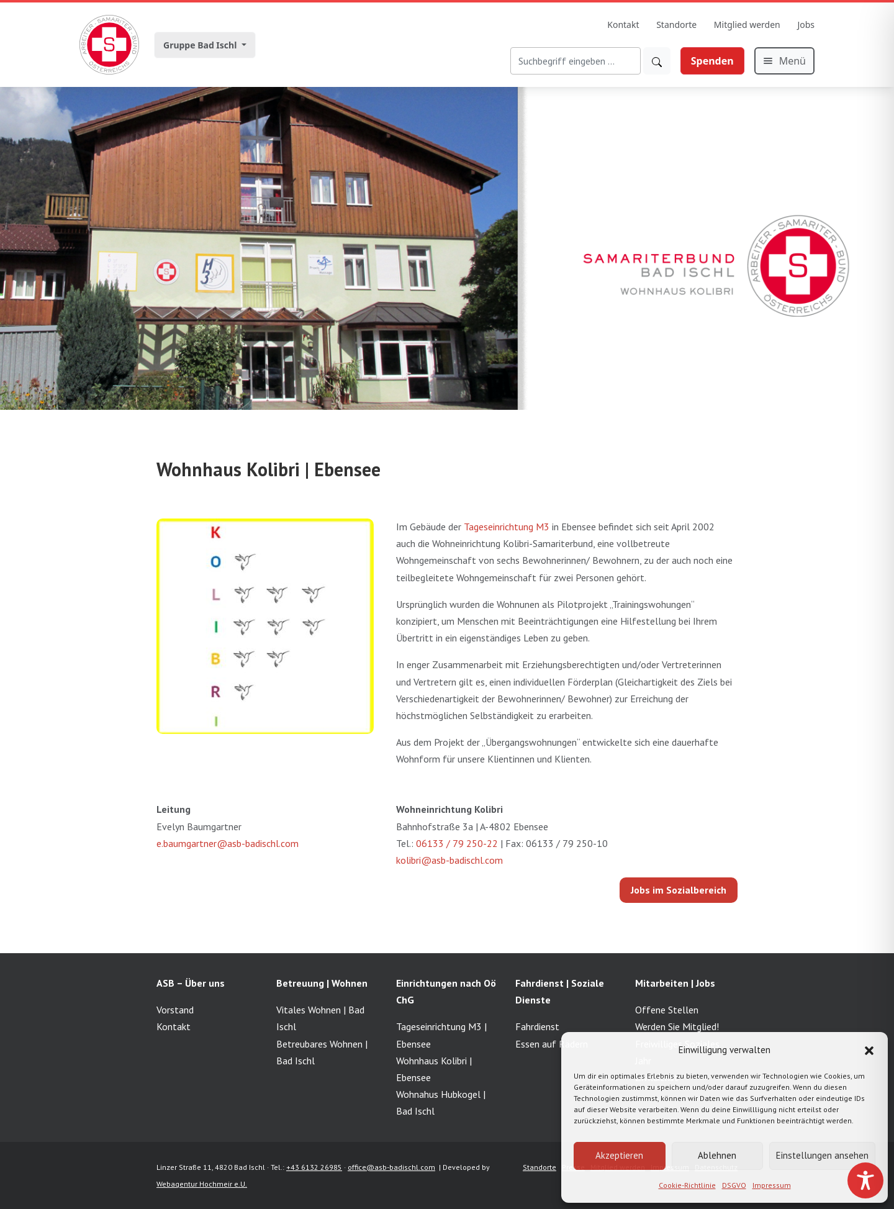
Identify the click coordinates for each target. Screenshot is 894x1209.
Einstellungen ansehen (822, 1155)
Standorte (676, 24)
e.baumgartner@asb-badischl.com (227, 843)
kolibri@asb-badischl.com (449, 860)
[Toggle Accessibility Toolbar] (865, 1180)
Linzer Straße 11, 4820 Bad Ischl (210, 1167)
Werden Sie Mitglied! (677, 1026)
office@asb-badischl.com (391, 1167)
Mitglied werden (747, 24)
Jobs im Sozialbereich (678, 890)
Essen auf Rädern (551, 1044)
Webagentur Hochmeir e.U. (201, 1184)
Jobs (806, 24)
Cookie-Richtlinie (687, 1185)
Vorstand (175, 1009)
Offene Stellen (666, 1009)
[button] (869, 1049)
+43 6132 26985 (314, 1167)
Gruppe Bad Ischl (201, 45)
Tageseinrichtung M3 (506, 526)
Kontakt (623, 24)
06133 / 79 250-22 (457, 843)
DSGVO (734, 1185)
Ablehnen (717, 1155)
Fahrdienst (537, 1026)
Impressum (771, 1185)
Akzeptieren (619, 1155)
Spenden (712, 61)
